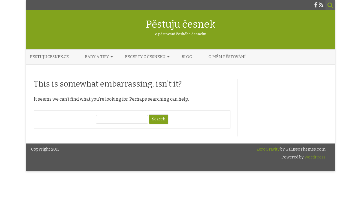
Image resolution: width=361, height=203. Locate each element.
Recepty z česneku (145, 56)
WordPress (314, 157)
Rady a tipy (97, 56)
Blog (187, 56)
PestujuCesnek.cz (49, 56)
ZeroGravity (267, 149)
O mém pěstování (227, 56)
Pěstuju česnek (180, 24)
